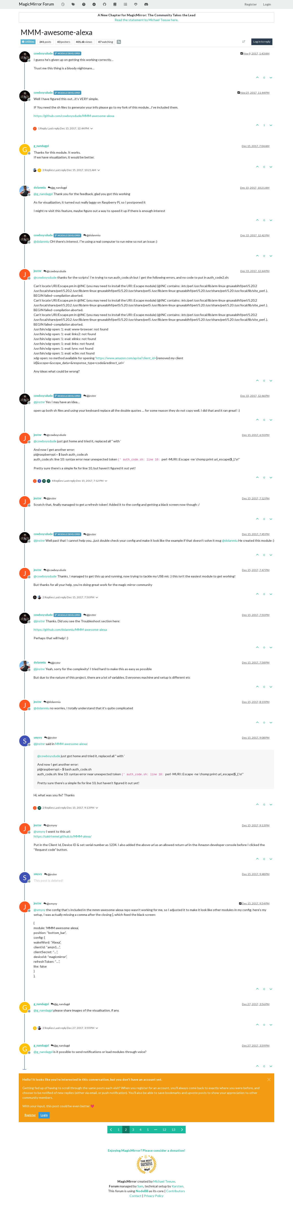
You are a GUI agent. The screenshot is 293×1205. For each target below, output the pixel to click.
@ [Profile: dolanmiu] (41, 241)
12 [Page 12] (164, 1130)
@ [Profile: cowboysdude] (45, 277)
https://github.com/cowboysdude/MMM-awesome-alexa (74, 116)
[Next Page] (182, 1129)
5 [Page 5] (148, 1130)
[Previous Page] (111, 1129)
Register (30, 1115)
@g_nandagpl (57, 187)
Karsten (177, 1186)
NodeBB (142, 1191)
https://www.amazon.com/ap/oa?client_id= (126, 358)
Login (44, 1115)
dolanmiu (40, 187)
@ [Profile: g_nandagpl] (43, 194)
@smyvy (50, 825)
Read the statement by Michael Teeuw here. (146, 20)
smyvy (38, 737)
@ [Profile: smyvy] (39, 831)
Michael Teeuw (164, 1181)
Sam (140, 1186)
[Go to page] (156, 1129)
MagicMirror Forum (36, 4)
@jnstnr (89, 395)
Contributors (175, 1191)
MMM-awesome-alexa (71, 744)
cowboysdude (43, 53)
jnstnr (37, 271)
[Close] (269, 1079)
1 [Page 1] (118, 1130)
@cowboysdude (54, 271)
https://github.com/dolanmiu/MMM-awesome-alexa (70, 629)
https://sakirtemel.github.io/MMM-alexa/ (63, 836)
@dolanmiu (91, 235)
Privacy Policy (153, 1196)
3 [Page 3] (133, 1130)
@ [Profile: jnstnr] (39, 402)
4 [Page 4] (140, 1130)
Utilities (28, 41)
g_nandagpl (41, 146)
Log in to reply (261, 41)
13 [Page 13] (173, 1130)
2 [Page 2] (126, 1130)
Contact (135, 1196)
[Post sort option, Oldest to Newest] (244, 41)
